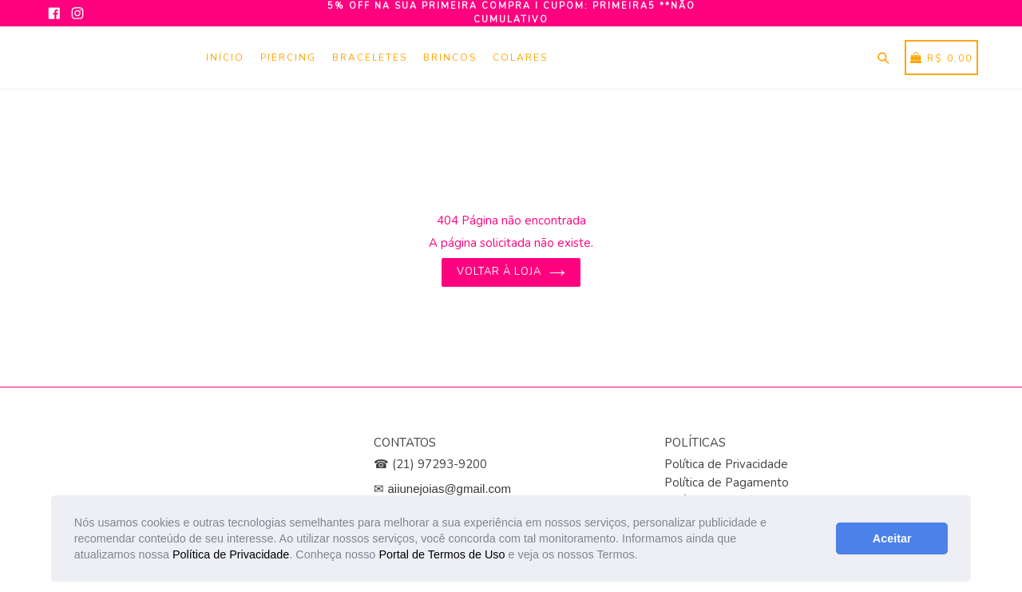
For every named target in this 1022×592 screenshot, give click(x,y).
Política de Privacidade (230, 554)
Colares (520, 57)
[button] (643, 556)
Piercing (288, 57)
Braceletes (369, 57)
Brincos (450, 57)
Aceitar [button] (892, 538)
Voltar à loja (511, 271)
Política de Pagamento (726, 483)
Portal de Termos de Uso (441, 554)
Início (225, 57)
